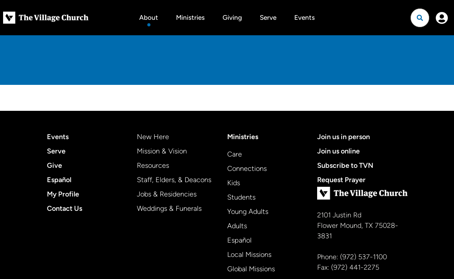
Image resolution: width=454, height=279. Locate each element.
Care (234, 154)
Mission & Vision (162, 151)
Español (59, 180)
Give (54, 165)
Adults (237, 226)
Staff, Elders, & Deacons (174, 180)
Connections (247, 168)
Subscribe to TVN (345, 165)
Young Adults (247, 211)
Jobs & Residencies (167, 194)
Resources (153, 165)
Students (241, 197)
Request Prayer (341, 180)
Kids (233, 183)
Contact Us (64, 208)
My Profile (63, 194)
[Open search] (420, 18)
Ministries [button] (190, 17)
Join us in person (343, 137)
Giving (232, 17)
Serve (268, 17)
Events (304, 17)
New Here (153, 137)
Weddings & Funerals (169, 208)
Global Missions (251, 269)
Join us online (338, 151)
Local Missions (249, 254)
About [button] (148, 17)
